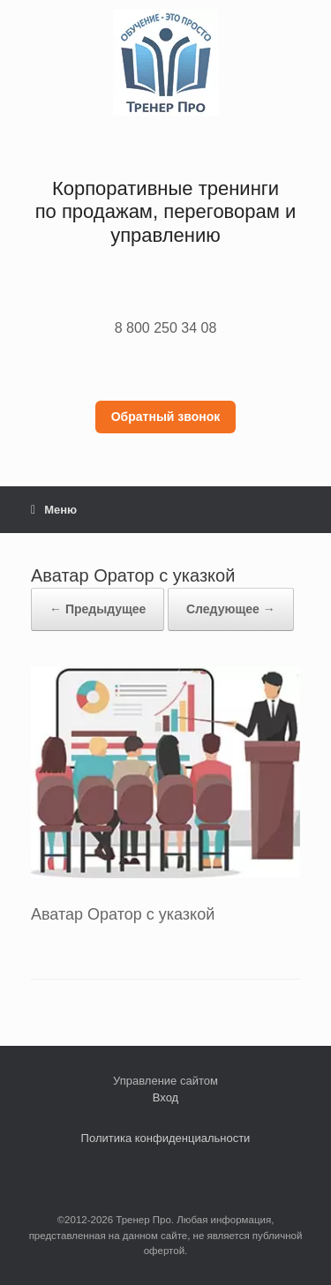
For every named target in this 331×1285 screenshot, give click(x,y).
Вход (165, 1097)
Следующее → (230, 609)
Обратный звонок (166, 417)
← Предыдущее (97, 609)
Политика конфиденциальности (166, 1138)
